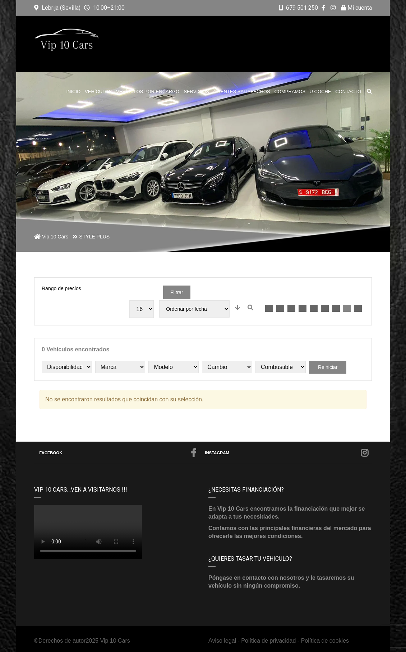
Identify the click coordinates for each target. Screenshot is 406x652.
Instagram (286, 453)
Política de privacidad (268, 641)
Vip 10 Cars (115, 641)
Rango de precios (61, 288)
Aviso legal (223, 641)
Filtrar (176, 292)
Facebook (118, 453)
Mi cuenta (356, 7)
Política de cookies (325, 641)
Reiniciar (327, 367)
